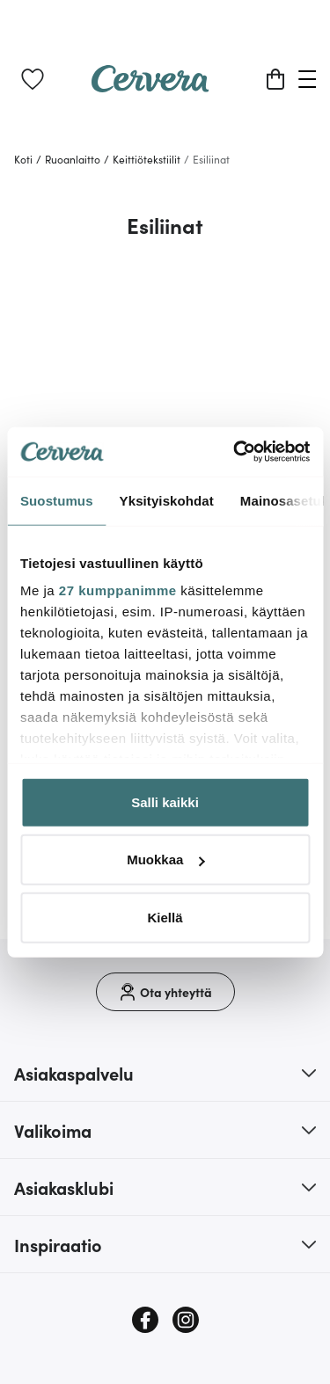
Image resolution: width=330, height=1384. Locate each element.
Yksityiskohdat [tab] (167, 499)
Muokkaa (165, 859)
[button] (165, 1073)
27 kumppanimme (118, 590)
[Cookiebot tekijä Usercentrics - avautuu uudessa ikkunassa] (235, 452)
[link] (32, 79)
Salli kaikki (165, 801)
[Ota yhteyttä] (165, 992)
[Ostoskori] (275, 79)
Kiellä (164, 916)
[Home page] (150, 86)
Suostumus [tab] (56, 499)
